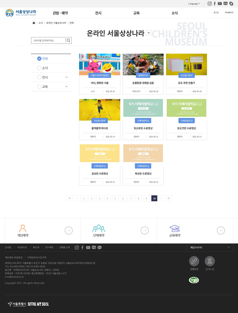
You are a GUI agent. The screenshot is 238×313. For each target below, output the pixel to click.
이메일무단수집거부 (36, 257)
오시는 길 (210, 268)
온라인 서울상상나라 (115, 33)
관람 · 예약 (60, 13)
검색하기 (68, 40)
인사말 (8, 247)
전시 (98, 13)
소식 (174, 13)
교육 (136, 13)
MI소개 (36, 247)
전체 (45, 58)
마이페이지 (229, 12)
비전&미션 (22, 247)
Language (193, 3)
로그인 (216, 12)
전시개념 (49, 247)
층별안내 (194, 268)
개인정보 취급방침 (14, 257)
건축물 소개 (64, 247)
